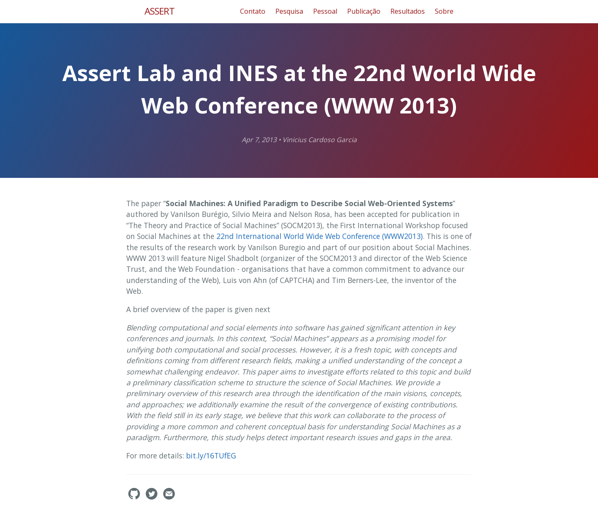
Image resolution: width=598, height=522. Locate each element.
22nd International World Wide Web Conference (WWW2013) (319, 236)
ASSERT (159, 11)
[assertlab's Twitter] (152, 497)
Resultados (407, 11)
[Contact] (169, 497)
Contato (252, 11)
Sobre (444, 11)
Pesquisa (289, 11)
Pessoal (325, 11)
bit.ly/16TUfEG (212, 455)
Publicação (363, 11)
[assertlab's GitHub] (135, 497)
